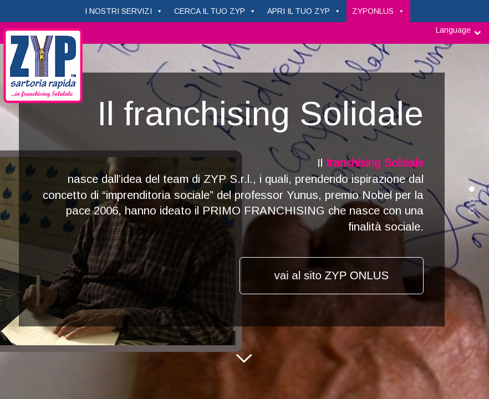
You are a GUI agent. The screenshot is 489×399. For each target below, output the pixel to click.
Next (244, 362)
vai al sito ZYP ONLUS (331, 275)
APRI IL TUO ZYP (298, 11)
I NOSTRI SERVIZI (118, 11)
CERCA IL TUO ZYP (209, 11)
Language (453, 29)
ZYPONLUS (373, 11)
